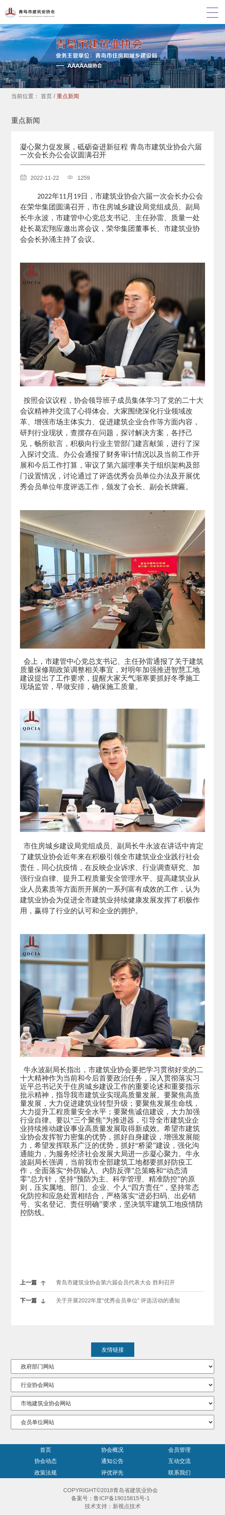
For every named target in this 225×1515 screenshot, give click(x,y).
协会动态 (45, 1461)
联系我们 (179, 1472)
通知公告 (112, 1461)
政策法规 (45, 1472)
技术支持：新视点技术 (113, 1506)
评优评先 (112, 1472)
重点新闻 (68, 96)
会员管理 (179, 1450)
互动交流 (179, 1461)
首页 (46, 96)
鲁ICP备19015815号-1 (121, 1498)
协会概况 (112, 1450)
